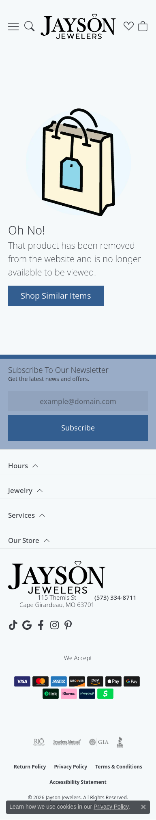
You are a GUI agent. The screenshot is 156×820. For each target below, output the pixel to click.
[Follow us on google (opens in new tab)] (27, 625)
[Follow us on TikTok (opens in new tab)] (13, 625)
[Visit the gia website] (99, 742)
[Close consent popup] (143, 807)
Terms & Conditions (118, 766)
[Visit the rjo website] (39, 742)
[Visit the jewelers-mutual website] (67, 742)
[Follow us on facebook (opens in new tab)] (40, 625)
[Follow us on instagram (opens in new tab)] (54, 625)
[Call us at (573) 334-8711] (115, 601)
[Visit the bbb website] (120, 742)
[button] (29, 26)
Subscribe (78, 427)
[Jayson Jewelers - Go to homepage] (56, 577)
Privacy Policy (70, 766)
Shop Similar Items (56, 295)
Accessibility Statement (77, 782)
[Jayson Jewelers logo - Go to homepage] (78, 26)
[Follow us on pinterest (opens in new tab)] (68, 625)
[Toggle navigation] (13, 26)
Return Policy (30, 766)
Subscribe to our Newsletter (58, 369)
